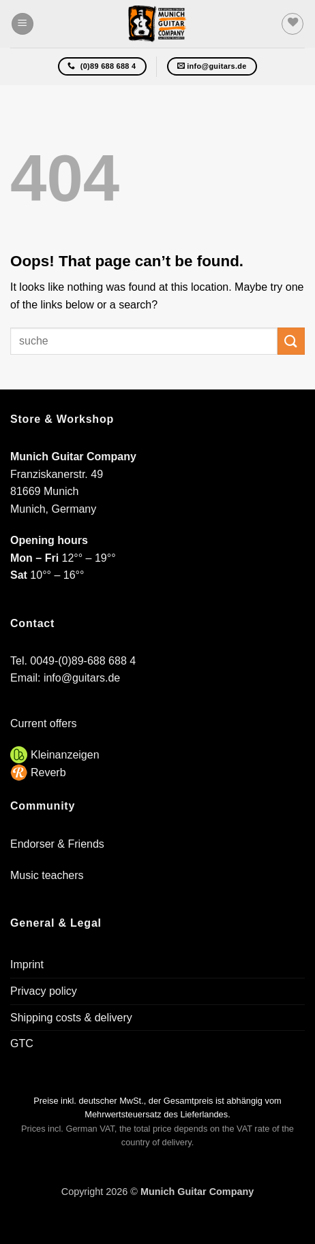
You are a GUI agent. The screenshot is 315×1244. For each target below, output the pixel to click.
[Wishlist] (292, 24)
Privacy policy (43, 991)
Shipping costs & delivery (71, 1017)
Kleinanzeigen (65, 755)
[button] (22, 24)
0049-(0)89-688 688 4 (83, 661)
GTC (21, 1043)
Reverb (48, 772)
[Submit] (291, 341)
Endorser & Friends (57, 844)
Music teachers (47, 875)
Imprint (27, 964)
